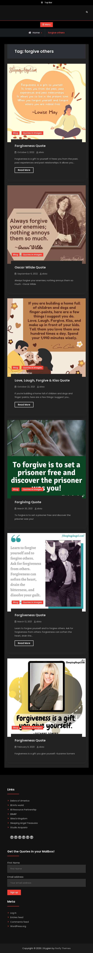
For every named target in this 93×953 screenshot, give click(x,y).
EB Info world (17, 805)
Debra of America (19, 800)
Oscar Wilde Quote (30, 267)
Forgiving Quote (28, 502)
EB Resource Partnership (23, 809)
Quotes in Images (32, 133)
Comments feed (19, 921)
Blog (15, 133)
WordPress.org (18, 926)
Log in (13, 912)
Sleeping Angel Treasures (24, 823)
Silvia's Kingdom (18, 818)
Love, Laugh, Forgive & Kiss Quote (42, 380)
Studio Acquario (18, 827)
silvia (41, 152)
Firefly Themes (63, 948)
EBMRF (13, 814)
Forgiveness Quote (30, 146)
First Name (13, 862)
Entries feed (16, 917)
